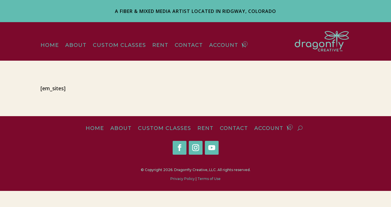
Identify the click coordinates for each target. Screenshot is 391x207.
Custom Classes (119, 45)
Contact (189, 45)
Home (50, 45)
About (75, 45)
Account (223, 45)
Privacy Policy (182, 179)
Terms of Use (209, 179)
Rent (160, 45)
